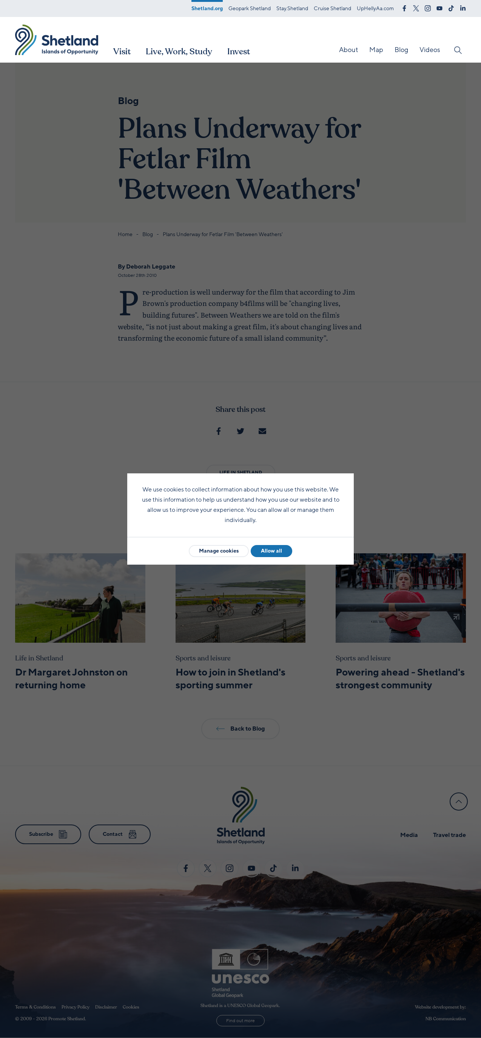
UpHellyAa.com (375, 8)
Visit (122, 51)
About (348, 49)
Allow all (271, 550)
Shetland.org (207, 8)
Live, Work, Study (179, 51)
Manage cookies (219, 550)
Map (376, 49)
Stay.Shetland (292, 8)
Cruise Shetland (332, 8)
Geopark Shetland (249, 8)
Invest (238, 51)
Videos (429, 49)
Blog (401, 49)
